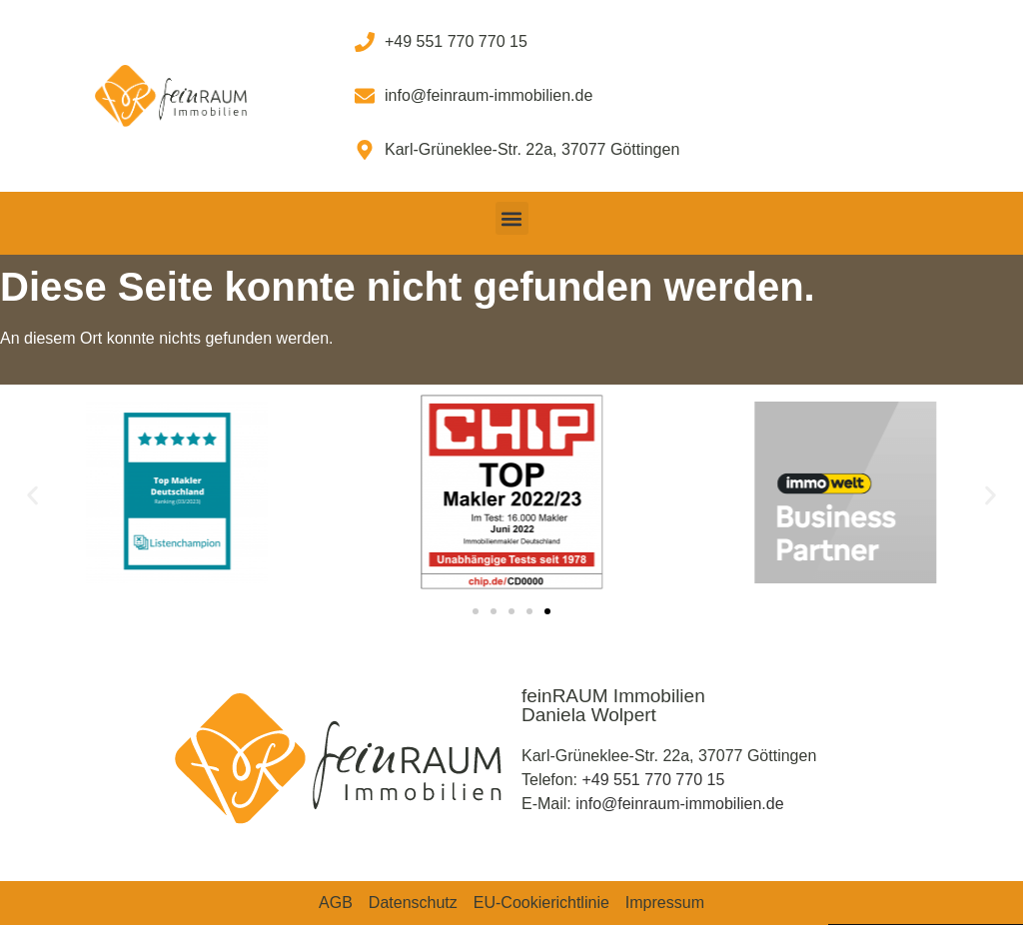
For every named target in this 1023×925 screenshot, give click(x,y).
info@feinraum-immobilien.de (679, 803)
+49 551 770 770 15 (652, 779)
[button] (512, 218)
